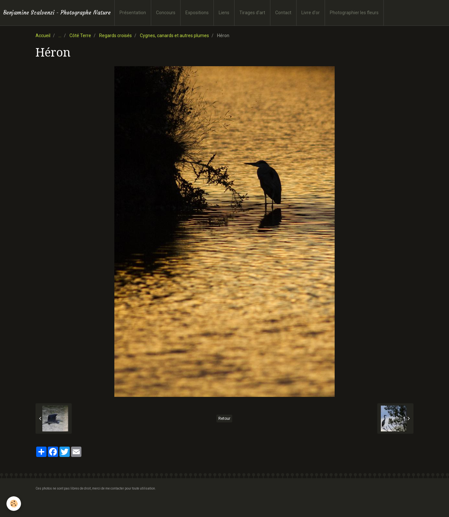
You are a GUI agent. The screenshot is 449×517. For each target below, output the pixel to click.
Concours (165, 12)
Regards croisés (115, 35)
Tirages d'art (252, 12)
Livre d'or (310, 12)
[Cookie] (13, 503)
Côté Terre (80, 35)
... (59, 35)
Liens (224, 12)
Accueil (43, 35)
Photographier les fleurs (354, 12)
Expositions (197, 12)
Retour (224, 418)
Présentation (133, 12)
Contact (283, 12)
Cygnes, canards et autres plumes (174, 35)
